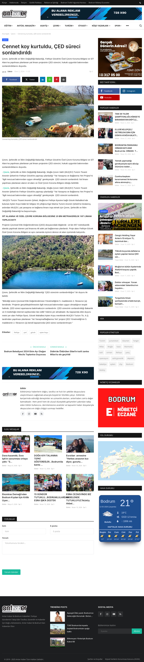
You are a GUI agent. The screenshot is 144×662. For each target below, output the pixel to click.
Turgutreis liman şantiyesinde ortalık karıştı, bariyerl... (128, 301)
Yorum (5, 538)
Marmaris (128, 346)
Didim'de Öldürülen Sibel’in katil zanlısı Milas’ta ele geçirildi (69, 353)
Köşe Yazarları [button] (101, 25)
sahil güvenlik (117, 358)
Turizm (102, 340)
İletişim (24, 2)
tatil (101, 352)
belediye (102, 364)
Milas (101, 346)
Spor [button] (118, 25)
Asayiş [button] (44, 25)
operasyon (103, 358)
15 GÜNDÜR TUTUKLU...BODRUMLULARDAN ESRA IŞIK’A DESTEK (48, 497)
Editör (7, 72)
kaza (118, 346)
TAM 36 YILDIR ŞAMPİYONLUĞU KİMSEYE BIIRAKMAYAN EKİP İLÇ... (127, 117)
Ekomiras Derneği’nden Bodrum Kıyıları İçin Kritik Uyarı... (15, 497)
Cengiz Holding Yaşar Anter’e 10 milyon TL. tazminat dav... (125, 238)
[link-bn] (91, 13)
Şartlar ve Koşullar (95, 659)
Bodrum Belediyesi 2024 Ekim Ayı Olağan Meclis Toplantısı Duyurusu (25, 353)
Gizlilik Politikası (35, 2)
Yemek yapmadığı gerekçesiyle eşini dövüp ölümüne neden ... (127, 164)
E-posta (53, 526)
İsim (4, 526)
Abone (137, 631)
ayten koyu (44, 332)
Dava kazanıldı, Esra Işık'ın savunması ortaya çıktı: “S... (15, 458)
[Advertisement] (52, 149)
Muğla (110, 346)
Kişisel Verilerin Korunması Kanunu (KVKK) (122, 659)
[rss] (120, 614)
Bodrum (129, 364)
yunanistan (113, 340)
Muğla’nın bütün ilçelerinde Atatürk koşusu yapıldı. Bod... (128, 269)
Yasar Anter (119, 260)
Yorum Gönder (11, 572)
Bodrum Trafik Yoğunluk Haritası (73, 2)
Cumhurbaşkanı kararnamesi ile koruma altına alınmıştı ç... (126, 179)
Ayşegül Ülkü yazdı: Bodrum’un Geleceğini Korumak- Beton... (80, 614)
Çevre (13, 34)
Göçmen (125, 340)
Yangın (136, 340)
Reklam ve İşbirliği (51, 2)
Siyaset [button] (82, 25)
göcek (33, 332)
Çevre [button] (56, 25)
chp (120, 364)
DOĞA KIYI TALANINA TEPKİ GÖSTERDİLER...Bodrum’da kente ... (48, 460)
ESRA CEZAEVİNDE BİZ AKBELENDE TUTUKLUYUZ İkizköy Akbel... (78, 499)
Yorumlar (9, 519)
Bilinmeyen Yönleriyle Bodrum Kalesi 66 (80, 640)
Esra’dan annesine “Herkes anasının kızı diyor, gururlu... (77, 458)
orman (109, 352)
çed (25, 332)
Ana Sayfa (5, 34)
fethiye (16, 332)
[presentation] (23, 561)
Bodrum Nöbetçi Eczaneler (99, 2)
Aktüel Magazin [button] (26, 25)
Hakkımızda (14, 2)
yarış (128, 352)
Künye (4, 2)
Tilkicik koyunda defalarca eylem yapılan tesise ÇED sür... (127, 254)
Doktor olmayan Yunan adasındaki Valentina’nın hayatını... (126, 285)
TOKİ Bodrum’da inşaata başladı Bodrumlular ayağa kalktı (78, 628)
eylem (112, 364)
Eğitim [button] (8, 25)
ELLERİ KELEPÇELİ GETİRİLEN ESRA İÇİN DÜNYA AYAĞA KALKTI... (126, 132)
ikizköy (102, 370)
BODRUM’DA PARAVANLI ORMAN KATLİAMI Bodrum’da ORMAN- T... (126, 148)
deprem (130, 358)
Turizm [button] (69, 25)
